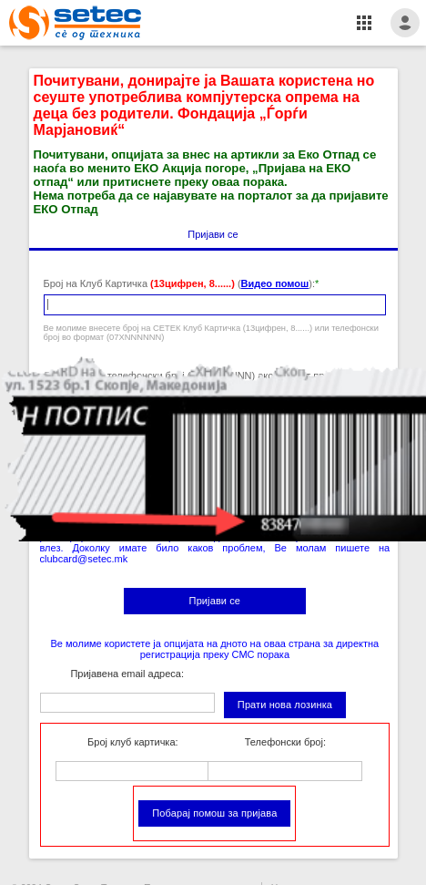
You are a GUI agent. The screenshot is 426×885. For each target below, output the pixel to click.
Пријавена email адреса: (127, 673)
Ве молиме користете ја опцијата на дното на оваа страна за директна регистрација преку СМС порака (215, 649)
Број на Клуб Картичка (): (179, 283)
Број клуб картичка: (132, 741)
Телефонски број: (285, 741)
